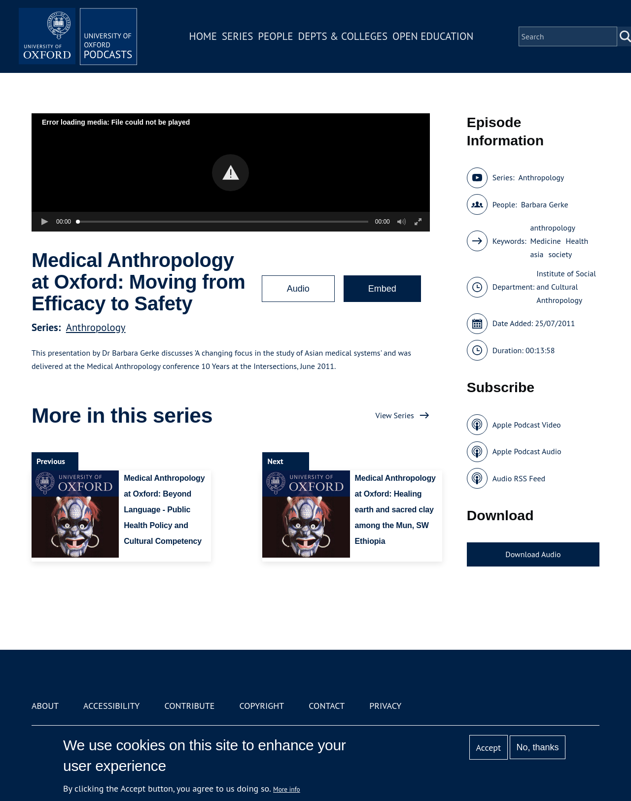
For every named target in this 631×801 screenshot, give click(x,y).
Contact (327, 705)
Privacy (385, 705)
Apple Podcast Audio (526, 451)
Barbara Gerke (544, 204)
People (275, 36)
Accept (488, 747)
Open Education (432, 36)
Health (577, 241)
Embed (382, 289)
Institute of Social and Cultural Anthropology (566, 286)
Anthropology (96, 327)
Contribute (189, 705)
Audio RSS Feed (518, 478)
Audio (298, 289)
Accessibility (111, 705)
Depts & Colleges (343, 36)
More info (286, 789)
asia (537, 254)
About (45, 705)
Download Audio (533, 554)
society (560, 254)
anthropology (552, 228)
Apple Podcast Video (526, 425)
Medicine (545, 241)
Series (237, 36)
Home (203, 36)
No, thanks (537, 747)
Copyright (261, 705)
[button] (230, 172)
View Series (395, 415)
